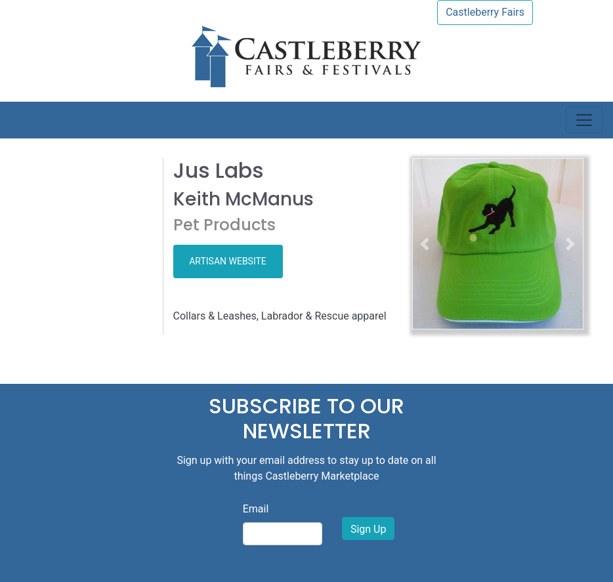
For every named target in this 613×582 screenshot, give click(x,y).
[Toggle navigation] (584, 120)
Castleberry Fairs (485, 12)
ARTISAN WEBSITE (227, 261)
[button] (425, 243)
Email (256, 509)
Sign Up (368, 529)
